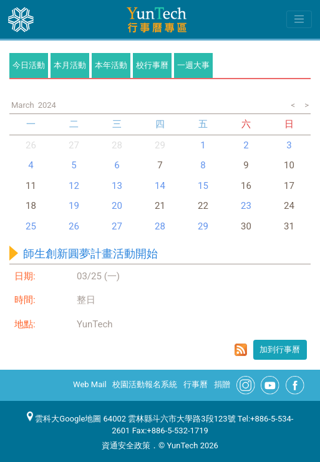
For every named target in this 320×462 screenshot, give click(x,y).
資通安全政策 (126, 445)
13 (117, 185)
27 (74, 145)
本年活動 (111, 65)
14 (160, 185)
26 (31, 145)
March (22, 105)
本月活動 (70, 65)
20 (117, 205)
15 (203, 185)
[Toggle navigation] (299, 19)
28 (117, 145)
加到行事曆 (279, 349)
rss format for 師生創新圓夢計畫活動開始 (241, 350)
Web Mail (90, 384)
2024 (47, 105)
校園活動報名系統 (144, 384)
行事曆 (195, 384)
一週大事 (193, 65)
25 (31, 226)
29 (203, 226)
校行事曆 (152, 65)
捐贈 (222, 384)
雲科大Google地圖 (64, 418)
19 (74, 205)
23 (246, 205)
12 (74, 185)
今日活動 (28, 65)
